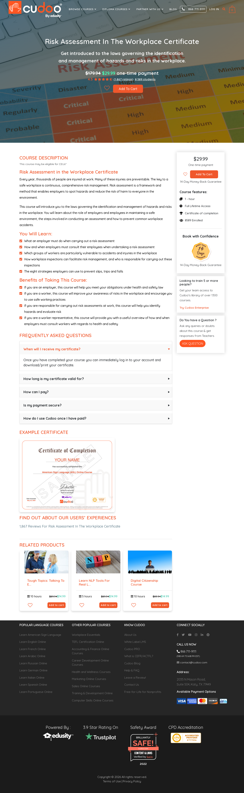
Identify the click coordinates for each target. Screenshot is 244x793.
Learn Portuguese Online (35, 692)
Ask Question (192, 343)
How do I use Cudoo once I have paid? (54, 418)
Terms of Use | (112, 781)
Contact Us (131, 684)
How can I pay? (36, 392)
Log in (214, 9)
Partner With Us (150, 9)
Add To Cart (128, 89)
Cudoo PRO (132, 649)
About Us (130, 635)
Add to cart (56, 605)
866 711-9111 (193, 9)
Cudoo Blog (132, 663)
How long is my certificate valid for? (53, 379)
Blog (173, 9)
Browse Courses (83, 9)
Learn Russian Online (33, 663)
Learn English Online (32, 642)
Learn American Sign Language (40, 635)
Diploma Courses (116, 9)
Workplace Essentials (86, 635)
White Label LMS (135, 642)
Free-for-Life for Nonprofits (142, 692)
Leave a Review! (135, 677)
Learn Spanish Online (33, 684)
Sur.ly (150, 756)
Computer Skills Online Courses (92, 700)
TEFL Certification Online (88, 642)
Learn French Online (32, 649)
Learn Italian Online (31, 677)
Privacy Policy (132, 781)
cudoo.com (143, 749)
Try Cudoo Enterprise (194, 307)
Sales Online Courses (86, 686)
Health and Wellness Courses (91, 672)
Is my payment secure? (42, 405)
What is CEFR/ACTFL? (138, 656)
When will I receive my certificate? (51, 349)
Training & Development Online (92, 693)
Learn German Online (33, 670)
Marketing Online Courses (89, 679)
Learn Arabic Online (32, 656)
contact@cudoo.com (192, 662)
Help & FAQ (131, 670)
